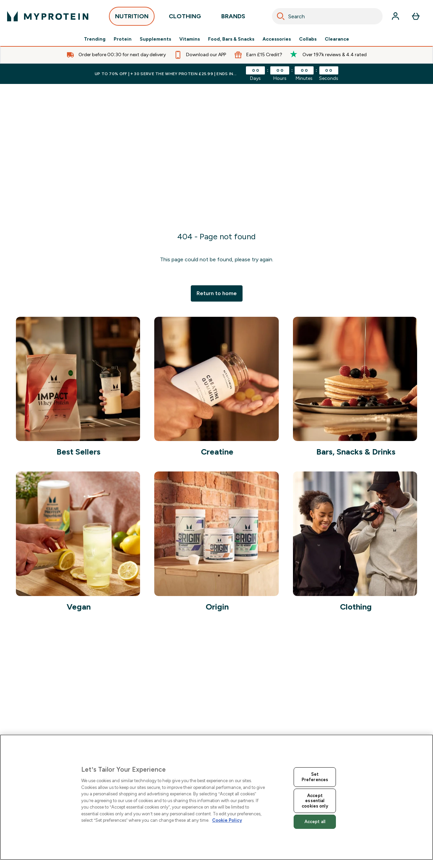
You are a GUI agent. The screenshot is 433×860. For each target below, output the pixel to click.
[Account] (395, 16)
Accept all (314, 821)
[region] (216, 797)
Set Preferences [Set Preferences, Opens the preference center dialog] (315, 777)
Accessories (277, 39)
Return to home (217, 293)
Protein (123, 39)
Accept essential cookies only (315, 801)
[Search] (281, 16)
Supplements (155, 39)
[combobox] (327, 16)
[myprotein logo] (47, 16)
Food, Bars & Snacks (231, 39)
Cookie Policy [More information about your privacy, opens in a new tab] (227, 820)
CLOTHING (185, 18)
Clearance (337, 39)
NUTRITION (132, 18)
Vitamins (189, 39)
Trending (95, 39)
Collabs (308, 39)
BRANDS (233, 18)
